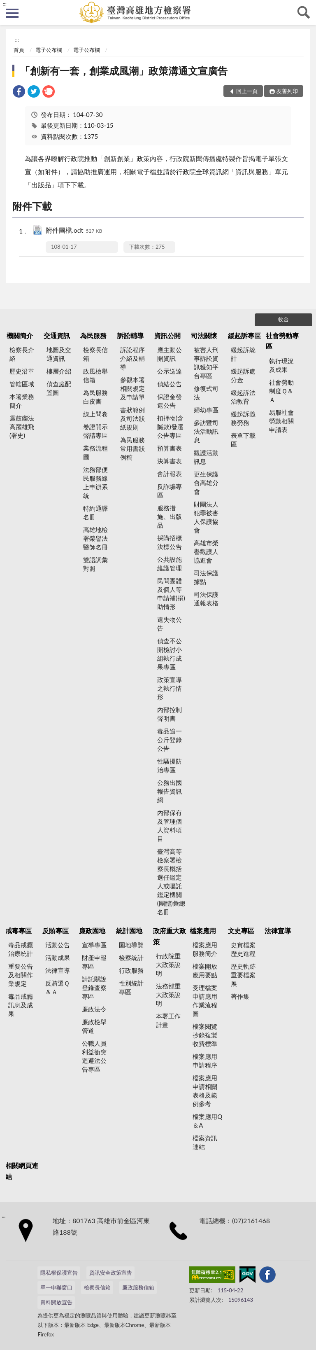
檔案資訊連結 (205, 1142)
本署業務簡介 (21, 401)
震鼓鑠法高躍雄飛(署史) (21, 426)
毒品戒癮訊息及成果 (20, 1005)
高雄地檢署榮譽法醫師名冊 (95, 538)
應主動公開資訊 (169, 354)
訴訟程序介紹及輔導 (132, 358)
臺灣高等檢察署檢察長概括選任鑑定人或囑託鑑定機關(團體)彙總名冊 (171, 882)
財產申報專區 (94, 962)
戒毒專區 (18, 930)
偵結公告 (169, 384)
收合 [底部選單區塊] (283, 319)
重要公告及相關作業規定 (20, 974)
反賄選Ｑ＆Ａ (57, 987)
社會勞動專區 (282, 341)
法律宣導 (57, 970)
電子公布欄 (48, 50)
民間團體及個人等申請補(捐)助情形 (171, 593)
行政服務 (131, 970)
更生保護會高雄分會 (206, 482)
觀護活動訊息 (206, 457)
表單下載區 (243, 440)
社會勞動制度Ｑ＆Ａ (281, 390)
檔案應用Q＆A (207, 1121)
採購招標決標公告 (169, 542)
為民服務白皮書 (95, 397)
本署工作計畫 (168, 1020)
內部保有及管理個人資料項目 (169, 825)
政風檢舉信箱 (95, 375)
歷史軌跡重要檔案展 (243, 974)
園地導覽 (131, 944)
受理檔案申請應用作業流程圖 (205, 1000)
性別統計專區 (131, 987)
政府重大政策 (169, 936)
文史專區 (241, 930)
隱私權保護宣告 (59, 1272)
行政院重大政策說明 (168, 964)
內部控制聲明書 (169, 714)
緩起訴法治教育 (243, 397)
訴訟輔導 (130, 335)
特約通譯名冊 (95, 512)
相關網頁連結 (21, 1170)
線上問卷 (95, 414)
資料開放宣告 (56, 1302)
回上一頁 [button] (247, 91)
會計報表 (169, 473)
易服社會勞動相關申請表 (281, 421)
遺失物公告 (169, 624)
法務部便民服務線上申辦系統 (95, 482)
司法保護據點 (206, 577)
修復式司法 (206, 393)
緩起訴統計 (243, 354)
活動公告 (57, 944)
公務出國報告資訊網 (169, 791)
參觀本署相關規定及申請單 (132, 388)
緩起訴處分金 (243, 375)
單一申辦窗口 (56, 1287)
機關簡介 (20, 335)
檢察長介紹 (21, 354)
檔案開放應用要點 (205, 970)
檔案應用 (203, 930)
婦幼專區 (206, 409)
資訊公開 (167, 335)
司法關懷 (204, 335)
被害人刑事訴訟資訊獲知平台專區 (206, 362)
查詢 (303, 12)
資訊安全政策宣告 (110, 1272)
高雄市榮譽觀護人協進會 (206, 551)
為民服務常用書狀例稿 (132, 448)
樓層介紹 (58, 371)
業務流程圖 (95, 452)
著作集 (240, 996)
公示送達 (169, 371)
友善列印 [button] (287, 91)
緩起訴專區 (244, 335)
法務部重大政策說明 (168, 994)
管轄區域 (21, 384)
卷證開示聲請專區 (95, 431)
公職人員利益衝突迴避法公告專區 (94, 1056)
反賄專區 (55, 930)
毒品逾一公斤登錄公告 (169, 739)
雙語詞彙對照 (95, 564)
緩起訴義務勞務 (243, 418)
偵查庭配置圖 (58, 388)
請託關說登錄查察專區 (94, 987)
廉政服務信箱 (138, 1287)
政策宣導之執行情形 (169, 688)
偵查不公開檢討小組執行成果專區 (169, 653)
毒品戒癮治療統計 (20, 949)
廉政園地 (92, 930)
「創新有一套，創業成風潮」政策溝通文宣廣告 (124, 71)
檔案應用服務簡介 (205, 949)
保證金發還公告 (169, 401)
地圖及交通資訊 (58, 354)
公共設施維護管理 (169, 564)
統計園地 (129, 930)
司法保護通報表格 (206, 599)
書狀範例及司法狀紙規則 (132, 418)
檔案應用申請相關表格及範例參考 (205, 1090)
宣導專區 (94, 944)
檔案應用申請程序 (205, 1061)
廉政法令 (94, 1009)
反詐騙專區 (169, 491)
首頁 (19, 50)
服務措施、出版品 (169, 516)
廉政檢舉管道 (94, 1026)
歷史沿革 (21, 371)
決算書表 (169, 461)
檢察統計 (131, 957)
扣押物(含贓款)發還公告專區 (170, 426)
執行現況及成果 (281, 365)
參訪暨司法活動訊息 (206, 431)
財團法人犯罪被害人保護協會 (206, 517)
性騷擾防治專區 (169, 765)
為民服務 (93, 335)
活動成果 (57, 957)
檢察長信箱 (95, 354)
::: (4, 4)
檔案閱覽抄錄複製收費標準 (205, 1035)
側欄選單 (12, 13)
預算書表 (169, 448)
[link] (19, 92)
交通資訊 (57, 335)
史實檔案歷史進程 (243, 949)
